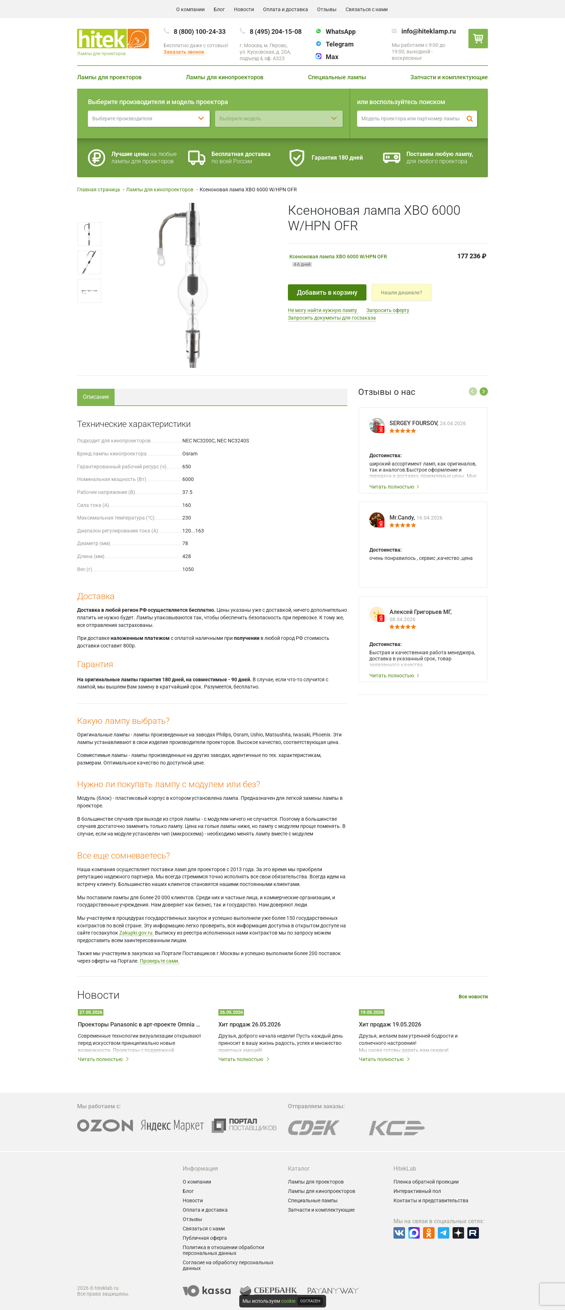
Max (332, 57)
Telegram (340, 44)
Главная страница (98, 189)
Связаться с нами (367, 9)
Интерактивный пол (417, 1191)
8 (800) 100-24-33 (200, 31)
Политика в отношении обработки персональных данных (223, 1250)
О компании (190, 9)
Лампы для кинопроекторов (224, 77)
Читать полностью (394, 487)
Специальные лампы (337, 77)
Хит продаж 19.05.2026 (390, 1024)
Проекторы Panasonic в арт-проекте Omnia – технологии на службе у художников (140, 1024)
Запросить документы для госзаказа (332, 318)
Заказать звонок (184, 52)
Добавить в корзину (327, 292)
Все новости (473, 996)
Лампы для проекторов (109, 77)
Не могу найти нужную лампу (323, 310)
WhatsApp (341, 31)
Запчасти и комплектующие (449, 77)
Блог (219, 9)
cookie (288, 1301)
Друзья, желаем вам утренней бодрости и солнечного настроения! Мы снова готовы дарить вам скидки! (408, 1043)
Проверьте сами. (159, 961)
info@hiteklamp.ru (428, 31)
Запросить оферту (387, 310)
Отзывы (327, 9)
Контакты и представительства (430, 1200)
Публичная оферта (205, 1238)
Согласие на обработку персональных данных (228, 1265)
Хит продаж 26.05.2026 (249, 1024)
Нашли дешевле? (401, 292)
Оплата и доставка (285, 9)
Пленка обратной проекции (426, 1182)
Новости (244, 9)
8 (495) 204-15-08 (276, 31)
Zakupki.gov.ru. (136, 933)
